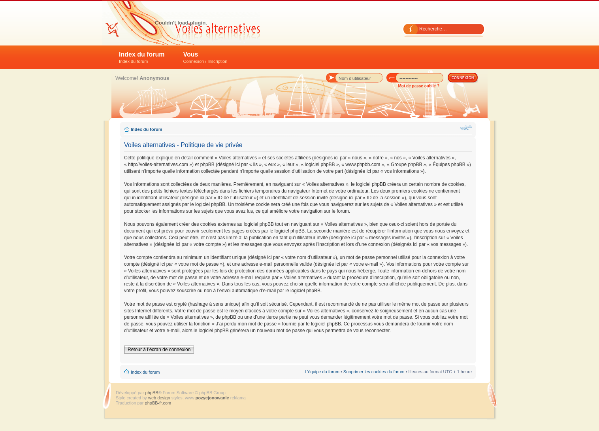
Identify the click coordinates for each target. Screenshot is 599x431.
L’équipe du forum (322, 371)
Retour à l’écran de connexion (159, 349)
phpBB (151, 392)
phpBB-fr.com (158, 403)
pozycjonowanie (212, 397)
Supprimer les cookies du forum (374, 371)
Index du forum (142, 57)
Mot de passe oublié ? (418, 86)
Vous (205, 57)
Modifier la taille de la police (466, 127)
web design (159, 397)
